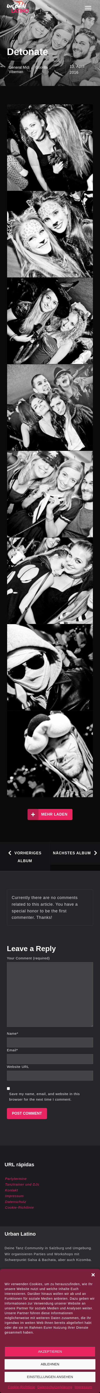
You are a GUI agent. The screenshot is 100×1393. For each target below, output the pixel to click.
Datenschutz (15, 1202)
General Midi (19, 67)
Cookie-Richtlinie (21, 1387)
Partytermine (16, 1179)
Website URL (18, 1067)
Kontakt (11, 1190)
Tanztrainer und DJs (22, 1184)
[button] (93, 1275)
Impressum (83, 1387)
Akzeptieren (50, 1351)
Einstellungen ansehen (50, 1377)
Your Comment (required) (28, 958)
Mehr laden (48, 814)
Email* (12, 1050)
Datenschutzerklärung (54, 1387)
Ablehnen (50, 1364)
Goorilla (41, 67)
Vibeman (16, 72)
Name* (12, 1033)
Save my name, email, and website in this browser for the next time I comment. (44, 1096)
